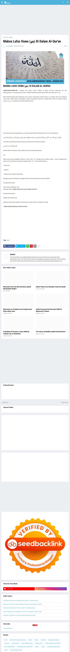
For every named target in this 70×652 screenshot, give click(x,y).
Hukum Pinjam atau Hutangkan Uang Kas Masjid (50, 287)
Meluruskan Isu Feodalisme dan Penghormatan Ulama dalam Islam (17, 310)
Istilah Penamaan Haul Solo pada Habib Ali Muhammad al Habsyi (49, 310)
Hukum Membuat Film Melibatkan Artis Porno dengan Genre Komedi (22, 611)
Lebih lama (65, 402)
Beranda (5, 37)
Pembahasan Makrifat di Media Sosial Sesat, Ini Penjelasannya (20, 600)
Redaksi (12, 254)
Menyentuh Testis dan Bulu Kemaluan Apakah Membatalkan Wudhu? (17, 288)
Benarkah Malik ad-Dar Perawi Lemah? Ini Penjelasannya (19, 608)
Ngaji (10, 37)
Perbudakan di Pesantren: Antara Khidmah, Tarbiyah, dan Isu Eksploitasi (16, 332)
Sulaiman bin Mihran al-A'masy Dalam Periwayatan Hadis (19, 615)
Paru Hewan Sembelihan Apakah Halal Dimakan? (51, 331)
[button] (2, 2)
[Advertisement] (35, 20)
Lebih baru (5, 402)
